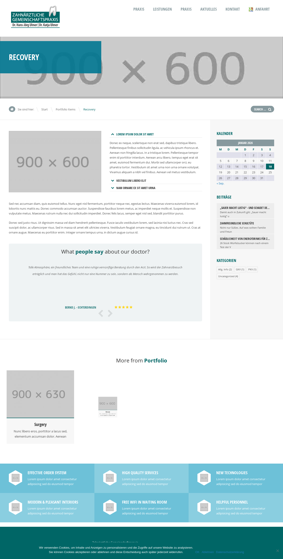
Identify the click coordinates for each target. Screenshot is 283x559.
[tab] (156, 134)
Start (44, 109)
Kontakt (233, 9)
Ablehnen (208, 552)
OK (197, 552)
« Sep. (220, 183)
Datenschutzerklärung (230, 552)
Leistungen (162, 9)
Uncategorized (226, 276)
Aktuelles (208, 9)
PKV (250, 269)
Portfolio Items (65, 109)
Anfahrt (259, 9)
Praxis (138, 9)
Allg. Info (223, 269)
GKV (238, 269)
